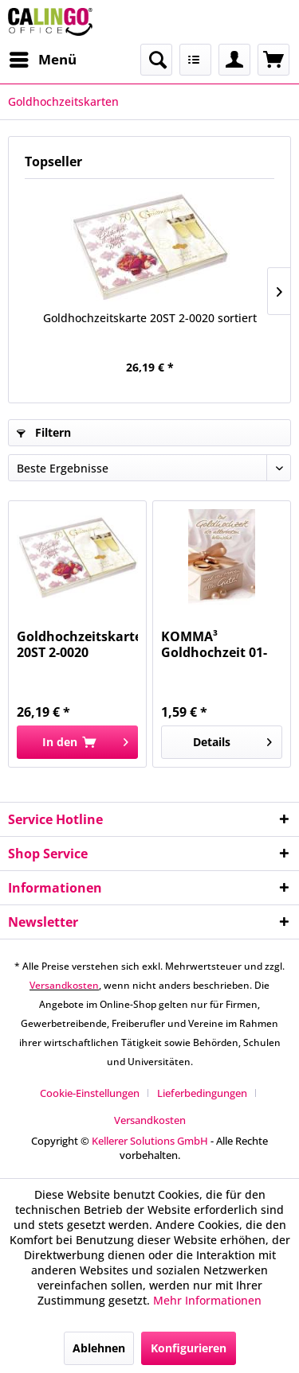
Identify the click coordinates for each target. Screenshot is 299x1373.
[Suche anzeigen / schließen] (156, 60)
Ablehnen (99, 1347)
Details (232, 739)
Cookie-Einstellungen (90, 1093)
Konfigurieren (188, 1347)
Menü (43, 57)
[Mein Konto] (234, 60)
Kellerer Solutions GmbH (150, 1141)
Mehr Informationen (207, 1300)
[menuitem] (42, 60)
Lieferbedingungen (202, 1093)
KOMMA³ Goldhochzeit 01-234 (214, 644)
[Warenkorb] (273, 60)
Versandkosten (64, 985)
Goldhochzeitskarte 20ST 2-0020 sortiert (150, 317)
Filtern (44, 432)
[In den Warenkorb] (77, 742)
